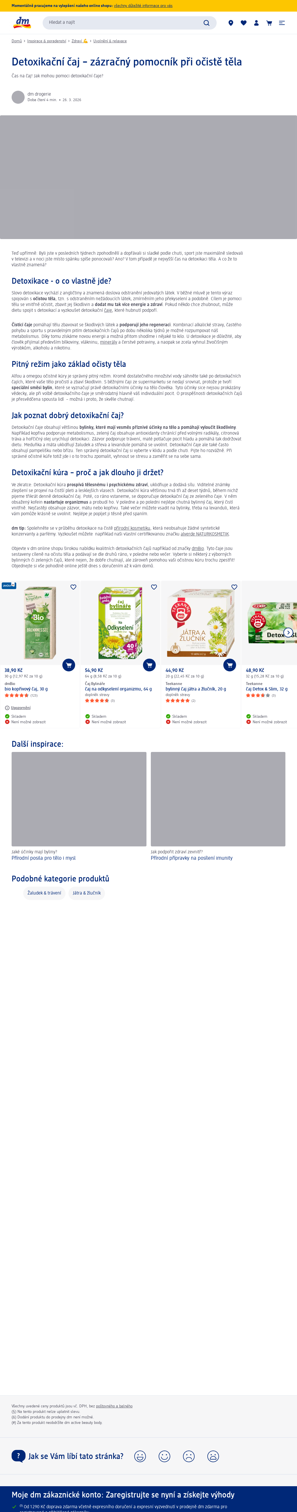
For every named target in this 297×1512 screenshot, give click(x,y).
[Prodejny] (230, 22)
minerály (108, 342)
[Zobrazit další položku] (288, 632)
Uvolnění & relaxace (110, 41)
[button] (281, 22)
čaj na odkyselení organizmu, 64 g (118, 689)
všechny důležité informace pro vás (143, 6)
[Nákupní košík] (269, 22)
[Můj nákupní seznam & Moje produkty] (243, 22)
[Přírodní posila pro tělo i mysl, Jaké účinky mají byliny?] (79, 807)
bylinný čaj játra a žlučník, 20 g (196, 689)
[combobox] (130, 23)
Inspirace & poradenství (46, 41)
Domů (17, 41)
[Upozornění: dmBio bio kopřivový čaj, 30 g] (17, 708)
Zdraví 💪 (80, 41)
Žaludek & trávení (44, 893)
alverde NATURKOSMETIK (205, 534)
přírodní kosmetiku (132, 528)
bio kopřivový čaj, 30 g (26, 689)
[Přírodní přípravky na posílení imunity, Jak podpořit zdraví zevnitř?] (218, 807)
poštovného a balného (114, 1406)
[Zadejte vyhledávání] (206, 23)
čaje (108, 310)
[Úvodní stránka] (22, 23)
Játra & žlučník (87, 893)
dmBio (198, 548)
